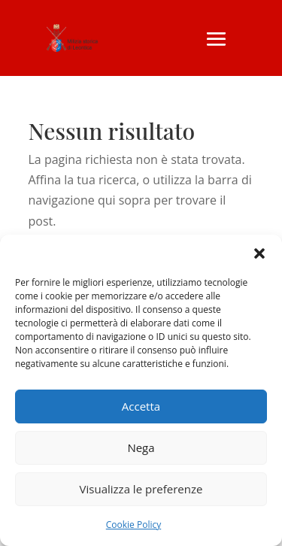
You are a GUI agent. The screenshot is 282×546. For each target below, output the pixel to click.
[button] (259, 253)
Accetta (141, 406)
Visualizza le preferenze (141, 488)
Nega (140, 447)
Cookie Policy (133, 524)
